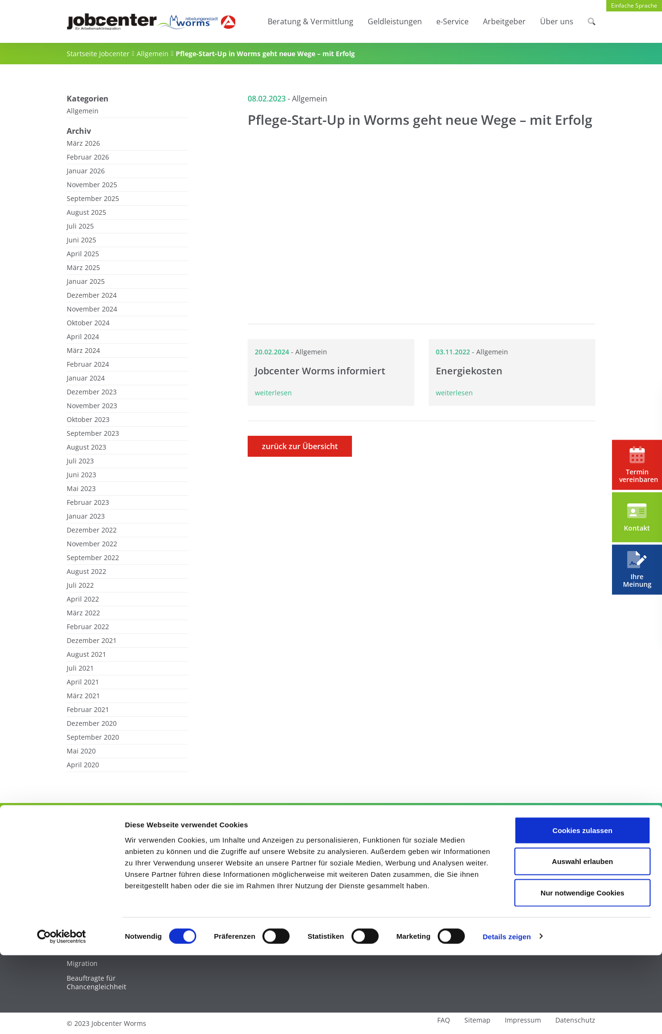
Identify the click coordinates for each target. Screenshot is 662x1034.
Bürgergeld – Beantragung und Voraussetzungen (221, 870)
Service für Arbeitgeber (422, 851)
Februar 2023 (88, 502)
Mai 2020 (81, 751)
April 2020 (83, 765)
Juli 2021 (80, 668)
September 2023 (93, 433)
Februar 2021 (88, 709)
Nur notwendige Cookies (582, 971)
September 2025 (93, 198)
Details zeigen (506, 1015)
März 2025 (83, 267)
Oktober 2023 (88, 419)
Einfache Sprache (634, 5)
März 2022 (83, 613)
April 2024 (83, 336)
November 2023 (92, 406)
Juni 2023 (81, 475)
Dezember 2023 (92, 392)
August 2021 (86, 654)
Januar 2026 (86, 171)
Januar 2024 (86, 378)
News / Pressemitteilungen (532, 881)
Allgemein (153, 53)
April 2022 (83, 599)
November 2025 (92, 185)
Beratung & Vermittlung (310, 21)
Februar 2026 (88, 157)
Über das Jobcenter (520, 866)
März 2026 (83, 143)
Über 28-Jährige (92, 881)
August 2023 (86, 447)
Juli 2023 (80, 461)
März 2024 (83, 350)
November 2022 (92, 544)
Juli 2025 (80, 226)
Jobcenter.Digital (304, 866)
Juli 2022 (80, 585)
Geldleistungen (395, 21)
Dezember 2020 (92, 723)
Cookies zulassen (582, 909)
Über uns (556, 21)
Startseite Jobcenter (98, 53)
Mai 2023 (81, 488)
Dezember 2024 (92, 295)
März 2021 (83, 696)
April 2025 (83, 254)
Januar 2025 (86, 281)
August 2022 (86, 571)
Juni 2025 (81, 240)
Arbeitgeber (504, 21)
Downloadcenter (304, 881)
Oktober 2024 (88, 323)
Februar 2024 (88, 364)
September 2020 (93, 737)
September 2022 (93, 557)
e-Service (452, 21)
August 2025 (86, 212)
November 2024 (92, 309)
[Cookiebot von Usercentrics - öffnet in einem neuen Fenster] (61, 1015)
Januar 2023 (86, 516)
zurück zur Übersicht (300, 446)
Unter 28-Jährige (93, 866)
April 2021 (83, 682)
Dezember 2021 (92, 640)
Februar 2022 (88, 626)
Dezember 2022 (92, 530)
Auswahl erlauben (582, 940)
